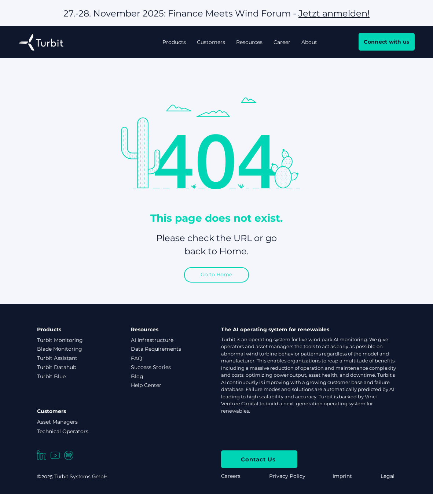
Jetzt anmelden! (334, 13)
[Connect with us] (387, 42)
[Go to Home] (216, 275)
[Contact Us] (259, 459)
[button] (174, 42)
